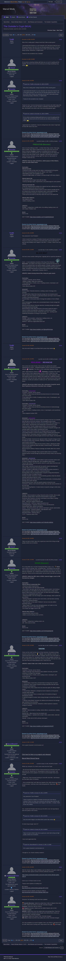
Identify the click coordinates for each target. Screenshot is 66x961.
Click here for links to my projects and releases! (36, 754)
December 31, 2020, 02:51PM (28, 39)
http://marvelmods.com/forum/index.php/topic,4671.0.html (35, 888)
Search (12, 17)
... (16, 34)
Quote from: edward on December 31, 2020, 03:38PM (36, 113)
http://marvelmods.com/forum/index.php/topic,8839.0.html (45, 136)
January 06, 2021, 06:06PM (28, 538)
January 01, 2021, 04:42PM (28, 141)
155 (18, 34)
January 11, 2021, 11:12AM (28, 742)
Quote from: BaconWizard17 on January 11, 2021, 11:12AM (37, 844)
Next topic (59, 30)
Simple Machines (15, 958)
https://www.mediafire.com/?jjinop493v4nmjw (41, 329)
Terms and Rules (54, 956)
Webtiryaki (11, 956)
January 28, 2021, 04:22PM (28, 896)
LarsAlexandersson (12, 875)
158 (27, 34)
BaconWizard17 (12, 744)
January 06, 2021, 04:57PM (28, 358)
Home (6, 17)
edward (12, 68)
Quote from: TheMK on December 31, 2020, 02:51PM (36, 84)
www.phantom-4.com (42, 132)
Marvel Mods (9, 9)
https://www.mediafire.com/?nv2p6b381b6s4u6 (42, 217)
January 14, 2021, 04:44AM (28, 763)
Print (61, 35)
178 (33, 34)
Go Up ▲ (60, 956)
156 (21, 34)
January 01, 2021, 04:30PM (28, 80)
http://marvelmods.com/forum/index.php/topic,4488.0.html (35, 892)
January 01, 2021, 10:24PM (28, 232)
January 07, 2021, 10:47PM (28, 559)
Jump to (41, 947)
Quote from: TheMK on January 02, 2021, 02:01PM (35, 815)
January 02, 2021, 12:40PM (28, 249)
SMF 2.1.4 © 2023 (7, 958)
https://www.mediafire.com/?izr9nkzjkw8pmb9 (41, 630)
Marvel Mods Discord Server (30, 758)
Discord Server (21, 17)
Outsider (12, 89)
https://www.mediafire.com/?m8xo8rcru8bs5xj (41, 522)
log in (23, 1)
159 (29, 34)
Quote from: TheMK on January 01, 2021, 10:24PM (35, 792)
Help (49, 956)
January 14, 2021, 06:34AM (28, 867)
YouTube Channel (32, 17)
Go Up (4, 940)
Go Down (5, 34)
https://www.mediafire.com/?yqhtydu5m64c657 (42, 726)
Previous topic (52, 30)
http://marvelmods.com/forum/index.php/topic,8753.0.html (45, 133)
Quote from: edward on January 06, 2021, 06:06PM (35, 829)
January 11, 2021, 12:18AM (28, 645)
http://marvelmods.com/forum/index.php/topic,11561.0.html (45, 135)
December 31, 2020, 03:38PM (28, 59)
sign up (28, 1)
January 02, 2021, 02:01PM (28, 345)
